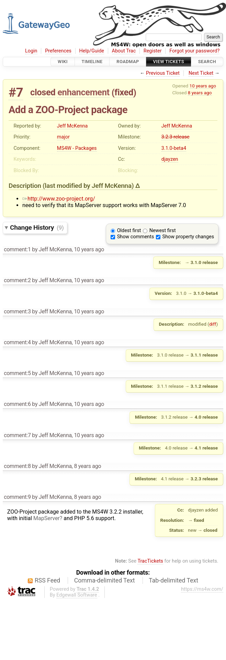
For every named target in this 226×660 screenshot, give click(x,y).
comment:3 (17, 311)
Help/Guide (91, 51)
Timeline (92, 61)
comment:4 (17, 342)
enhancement (83, 92)
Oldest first (129, 230)
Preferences (58, 51)
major (63, 137)
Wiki (63, 61)
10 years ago (203, 85)
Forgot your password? (194, 51)
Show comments (135, 237)
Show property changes (188, 237)
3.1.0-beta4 (173, 148)
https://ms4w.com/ (202, 589)
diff (212, 324)
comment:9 (17, 497)
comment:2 (17, 280)
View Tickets (168, 61)
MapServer (46, 518)
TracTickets (150, 561)
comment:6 (17, 404)
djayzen (169, 159)
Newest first (162, 230)
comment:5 (17, 373)
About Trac (124, 51)
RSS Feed (47, 580)
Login (31, 51)
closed (42, 92)
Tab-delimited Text (173, 580)
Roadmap (127, 61)
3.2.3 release (175, 137)
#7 (16, 92)
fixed (123, 92)
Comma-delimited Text (104, 580)
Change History (37, 227)
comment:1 (17, 249)
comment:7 (17, 435)
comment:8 (17, 466)
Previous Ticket (163, 73)
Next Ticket (201, 73)
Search (207, 61)
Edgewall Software (76, 595)
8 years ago (200, 92)
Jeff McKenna (72, 126)
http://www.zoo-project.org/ (58, 198)
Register (153, 51)
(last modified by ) (89, 186)
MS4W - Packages (77, 148)
